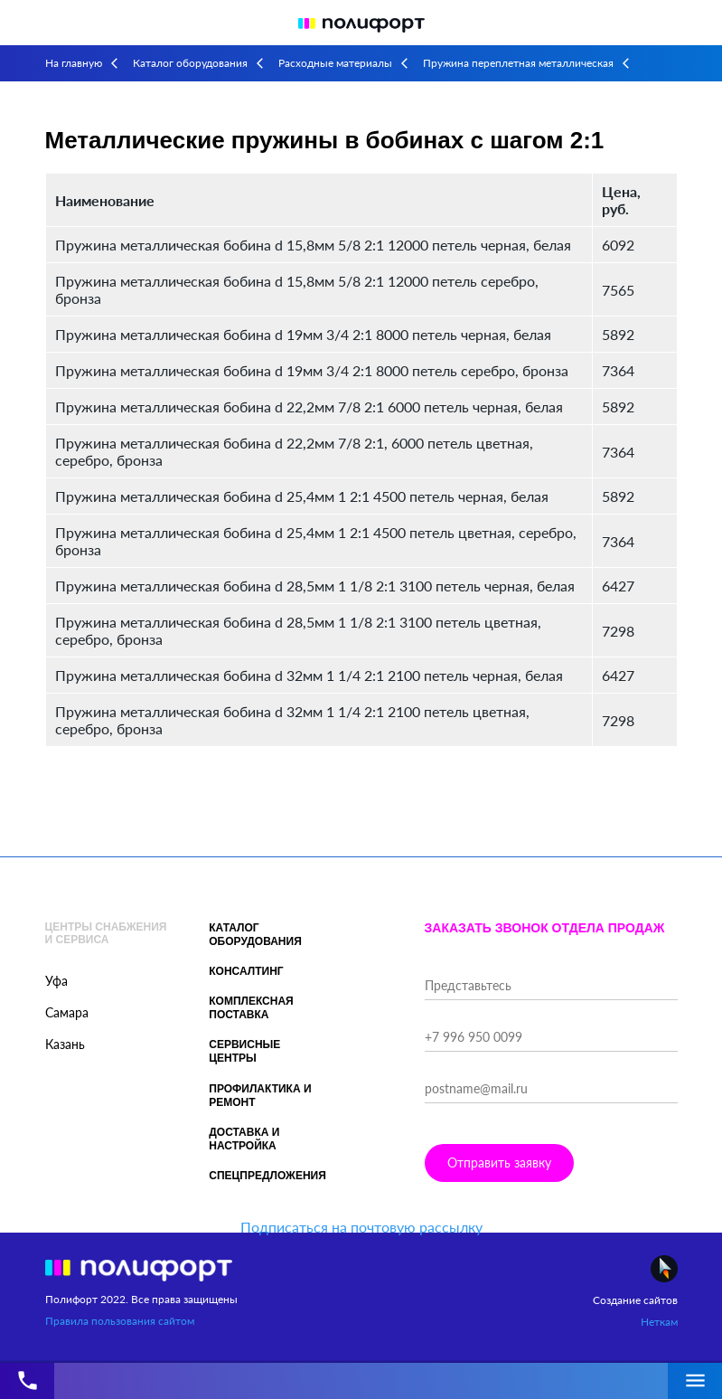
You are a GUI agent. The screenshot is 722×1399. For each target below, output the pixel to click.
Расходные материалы (335, 63)
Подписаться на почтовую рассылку (361, 1226)
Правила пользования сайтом (119, 1321)
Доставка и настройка (244, 1139)
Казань (65, 1044)
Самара (67, 1012)
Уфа (56, 980)
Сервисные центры (244, 1051)
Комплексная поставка (251, 1008)
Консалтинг (246, 971)
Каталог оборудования (190, 63)
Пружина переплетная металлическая (518, 63)
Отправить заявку (499, 1162)
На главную (73, 63)
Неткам (659, 1321)
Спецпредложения (267, 1175)
